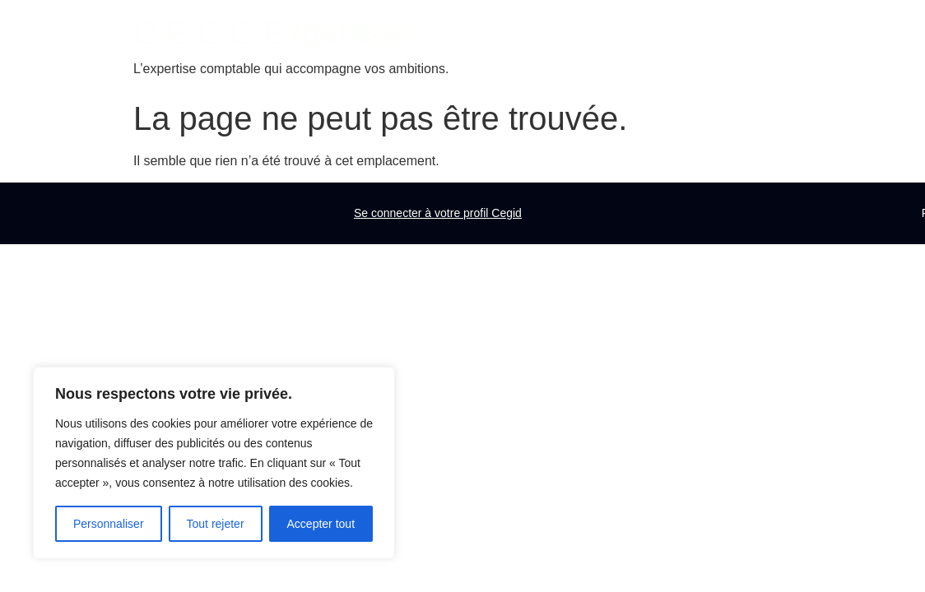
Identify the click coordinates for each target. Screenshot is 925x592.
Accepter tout (321, 523)
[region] (214, 463)
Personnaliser (108, 523)
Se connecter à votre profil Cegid (438, 213)
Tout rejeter (215, 523)
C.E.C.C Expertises (275, 33)
